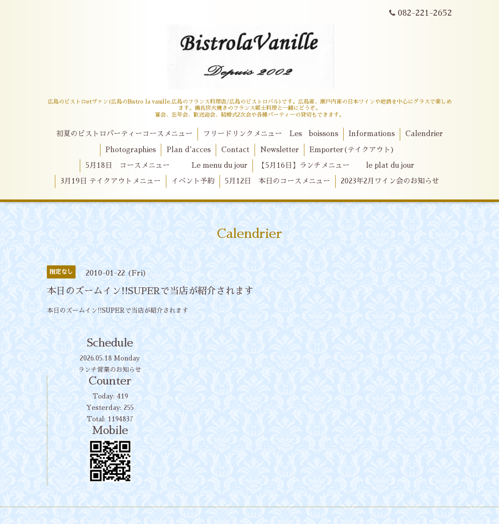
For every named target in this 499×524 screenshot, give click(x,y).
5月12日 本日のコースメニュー (277, 181)
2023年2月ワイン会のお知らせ (390, 181)
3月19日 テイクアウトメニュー (110, 181)
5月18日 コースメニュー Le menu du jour (166, 165)
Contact (235, 149)
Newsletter (279, 149)
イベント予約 (192, 181)
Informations (371, 133)
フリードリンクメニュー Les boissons (270, 133)
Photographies (130, 149)
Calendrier (424, 133)
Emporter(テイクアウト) (351, 149)
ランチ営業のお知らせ (109, 369)
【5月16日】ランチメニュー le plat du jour (336, 165)
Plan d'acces (188, 149)
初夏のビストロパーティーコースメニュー (124, 133)
